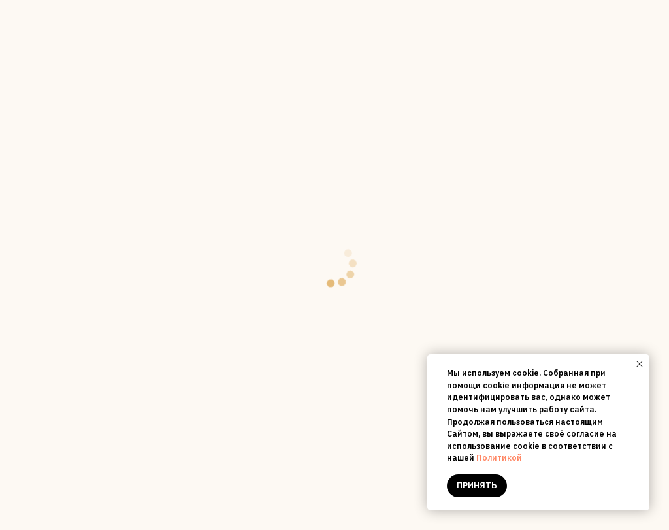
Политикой (499, 458)
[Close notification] (639, 364)
